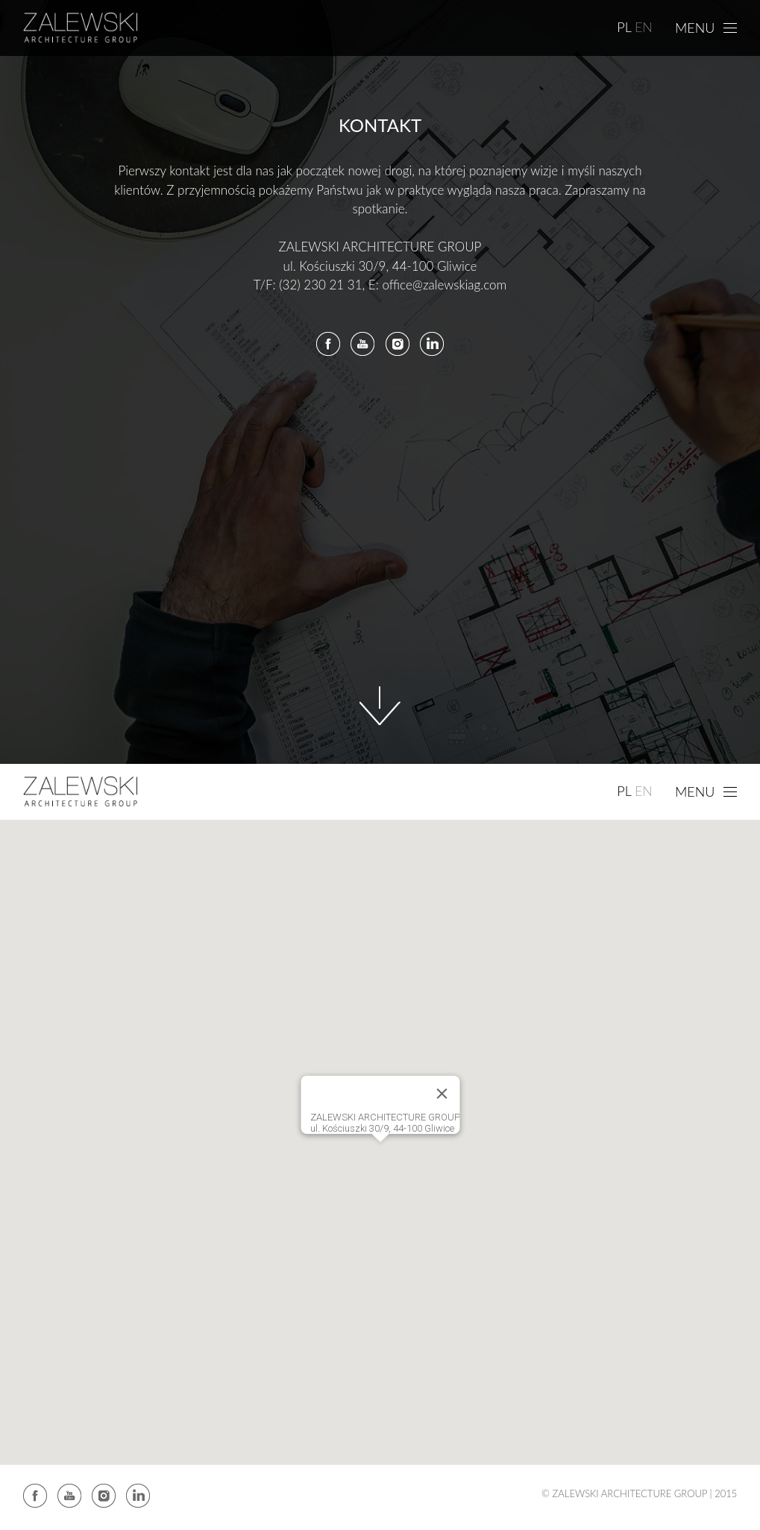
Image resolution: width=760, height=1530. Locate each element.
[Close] (441, 1094)
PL (624, 27)
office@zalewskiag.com (444, 284)
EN (644, 27)
